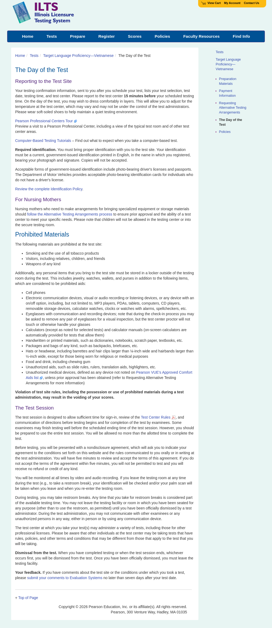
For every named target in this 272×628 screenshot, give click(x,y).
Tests (34, 55)
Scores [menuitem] (134, 36)
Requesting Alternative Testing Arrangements (232, 108)
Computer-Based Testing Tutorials (43, 140)
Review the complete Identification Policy (48, 189)
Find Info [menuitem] (241, 36)
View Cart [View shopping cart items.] (211, 3)
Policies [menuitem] (162, 36)
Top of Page (28, 598)
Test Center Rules (158, 417)
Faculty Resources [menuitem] (201, 36)
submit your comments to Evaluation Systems (64, 578)
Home (20, 55)
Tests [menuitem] (51, 36)
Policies (225, 132)
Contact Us (251, 3)
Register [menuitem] (106, 36)
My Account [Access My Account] (232, 3)
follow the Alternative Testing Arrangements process (69, 214)
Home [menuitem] (27, 36)
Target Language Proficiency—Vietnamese (78, 55)
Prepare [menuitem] (77, 36)
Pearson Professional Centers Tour (46, 121)
